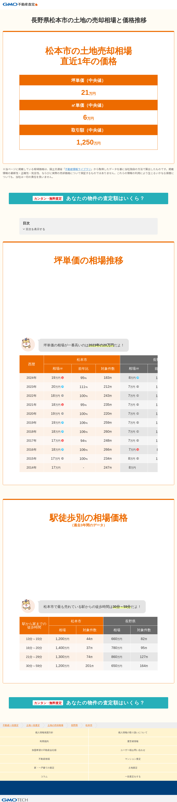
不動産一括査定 (10, 12)
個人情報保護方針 (15, 737)
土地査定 (152, 743)
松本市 (89, 12)
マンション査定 (89, 743)
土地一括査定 (33, 12)
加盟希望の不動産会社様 (150, 737)
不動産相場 (60, 743)
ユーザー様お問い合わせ (26, 743)
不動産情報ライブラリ (78, 175)
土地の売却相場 (55, 12)
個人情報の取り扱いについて (57, 737)
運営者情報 (116, 737)
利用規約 (93, 737)
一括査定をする (39, 748)
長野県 (74, 12)
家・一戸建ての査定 (123, 743)
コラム (14, 748)
